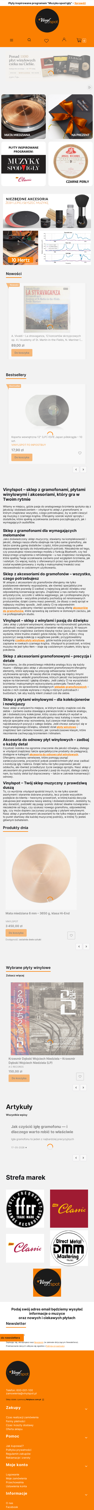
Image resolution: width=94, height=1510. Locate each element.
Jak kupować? (15, 1445)
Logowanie (12, 1474)
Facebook (12, 1507)
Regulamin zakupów (18, 1453)
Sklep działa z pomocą (24, 1399)
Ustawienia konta (16, 1486)
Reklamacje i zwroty (18, 1457)
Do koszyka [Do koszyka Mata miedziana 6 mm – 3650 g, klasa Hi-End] (16, 932)
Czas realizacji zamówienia (22, 1417)
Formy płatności (15, 1421)
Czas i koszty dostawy (20, 1425)
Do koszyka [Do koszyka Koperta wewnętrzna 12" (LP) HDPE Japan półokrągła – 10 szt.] (22, 457)
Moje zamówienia (16, 1478)
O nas (9, 1503)
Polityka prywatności (18, 1449)
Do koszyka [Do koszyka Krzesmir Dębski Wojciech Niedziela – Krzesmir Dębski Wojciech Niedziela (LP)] (19, 1078)
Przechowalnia (15, 1482)
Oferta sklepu (14, 1429)
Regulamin (38, 1342)
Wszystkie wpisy (16, 1114)
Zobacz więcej (15, 975)
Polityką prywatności (55, 1346)
